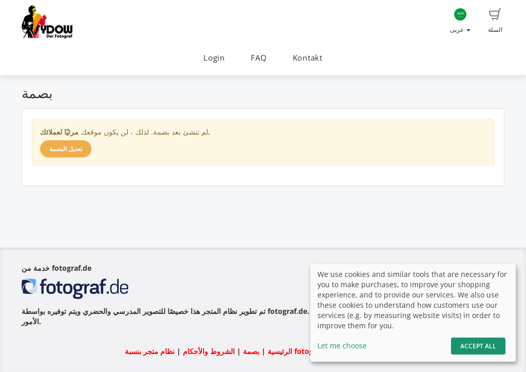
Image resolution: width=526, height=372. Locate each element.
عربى (460, 21)
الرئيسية (279, 351)
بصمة (250, 351)
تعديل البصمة (65, 148)
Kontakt (308, 57)
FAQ (259, 57)
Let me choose (342, 345)
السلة (495, 21)
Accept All (478, 346)
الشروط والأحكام (209, 351)
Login (214, 57)
